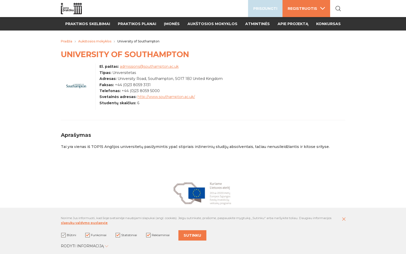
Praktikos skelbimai (87, 23)
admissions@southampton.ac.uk (149, 66)
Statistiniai (126, 235)
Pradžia (66, 41)
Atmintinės (257, 23)
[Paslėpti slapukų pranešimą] (344, 219)
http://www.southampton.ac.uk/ (166, 96)
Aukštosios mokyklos (212, 23)
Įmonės (172, 23)
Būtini (68, 235)
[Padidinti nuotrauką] (76, 90)
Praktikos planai (137, 23)
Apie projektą (293, 23)
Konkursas (328, 23)
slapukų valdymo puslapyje (84, 223)
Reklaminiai (158, 235)
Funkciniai (95, 235)
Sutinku (192, 235)
